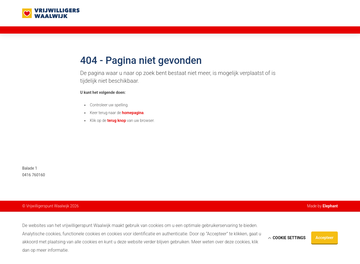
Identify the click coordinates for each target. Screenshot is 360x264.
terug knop (116, 120)
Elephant (330, 206)
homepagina (133, 112)
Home (27, 29)
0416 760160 (33, 175)
